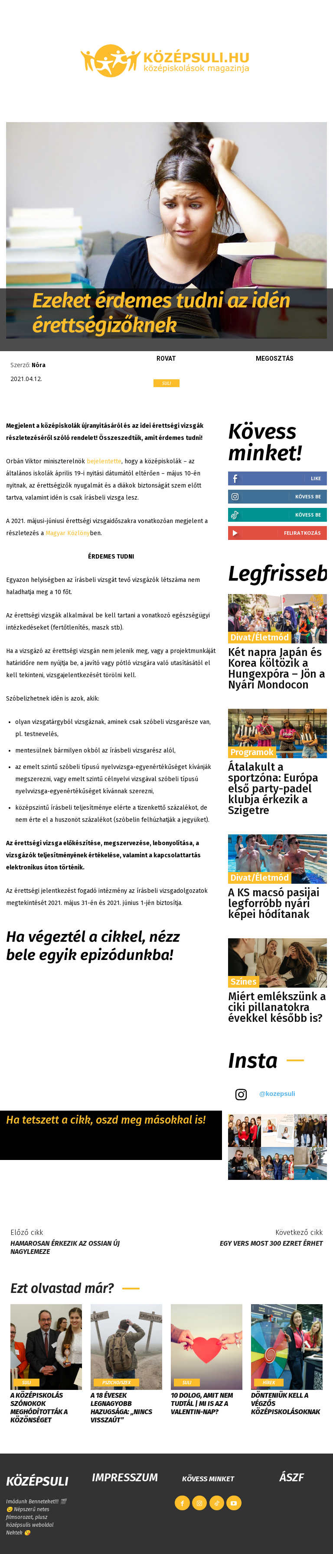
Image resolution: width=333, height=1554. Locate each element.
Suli (166, 383)
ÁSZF (292, 1477)
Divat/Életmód (260, 637)
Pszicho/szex (116, 1383)
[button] (316, 101)
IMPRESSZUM (125, 1477)
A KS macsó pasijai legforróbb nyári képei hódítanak (274, 903)
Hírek (268, 1383)
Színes (244, 981)
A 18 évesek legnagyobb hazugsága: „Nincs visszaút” (121, 1408)
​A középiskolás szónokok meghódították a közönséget (39, 1408)
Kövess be (308, 496)
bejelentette (104, 461)
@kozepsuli (277, 1093)
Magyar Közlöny (68, 533)
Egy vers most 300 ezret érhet (271, 1243)
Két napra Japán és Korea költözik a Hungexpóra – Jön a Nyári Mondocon (276, 668)
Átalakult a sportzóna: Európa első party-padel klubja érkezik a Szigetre (273, 789)
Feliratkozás (302, 533)
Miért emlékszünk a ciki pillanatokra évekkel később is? (277, 1007)
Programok (252, 752)
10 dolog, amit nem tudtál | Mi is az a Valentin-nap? (202, 1403)
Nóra (39, 365)
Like (316, 478)
